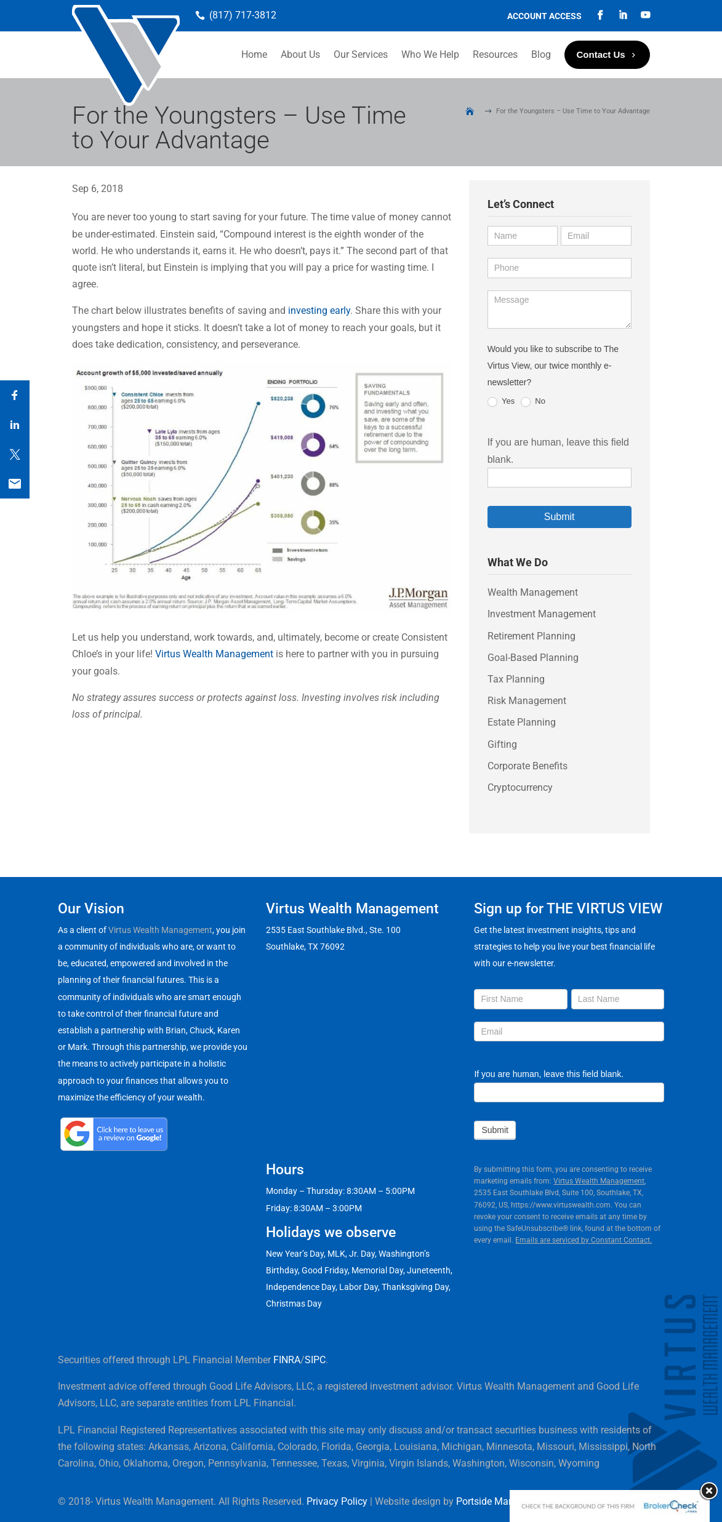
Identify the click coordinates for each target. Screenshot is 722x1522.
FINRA (286, 1360)
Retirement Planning (531, 636)
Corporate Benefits (527, 766)
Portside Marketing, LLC (507, 1501)
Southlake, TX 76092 (305, 946)
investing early (319, 310)
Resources (495, 54)
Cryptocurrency (520, 787)
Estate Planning (521, 722)
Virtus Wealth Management (214, 654)
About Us (300, 54)
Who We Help (430, 54)
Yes (501, 401)
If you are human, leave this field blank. (549, 1074)
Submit (559, 516)
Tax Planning (516, 679)
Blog (541, 54)
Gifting (502, 744)
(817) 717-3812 (242, 15)
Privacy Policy (337, 1501)
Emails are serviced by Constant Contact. (583, 1240)
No (533, 401)
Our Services (361, 54)
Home (254, 54)
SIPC (315, 1360)
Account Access (544, 16)
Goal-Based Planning (533, 657)
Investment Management (541, 614)
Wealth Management (532, 592)
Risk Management (526, 701)
